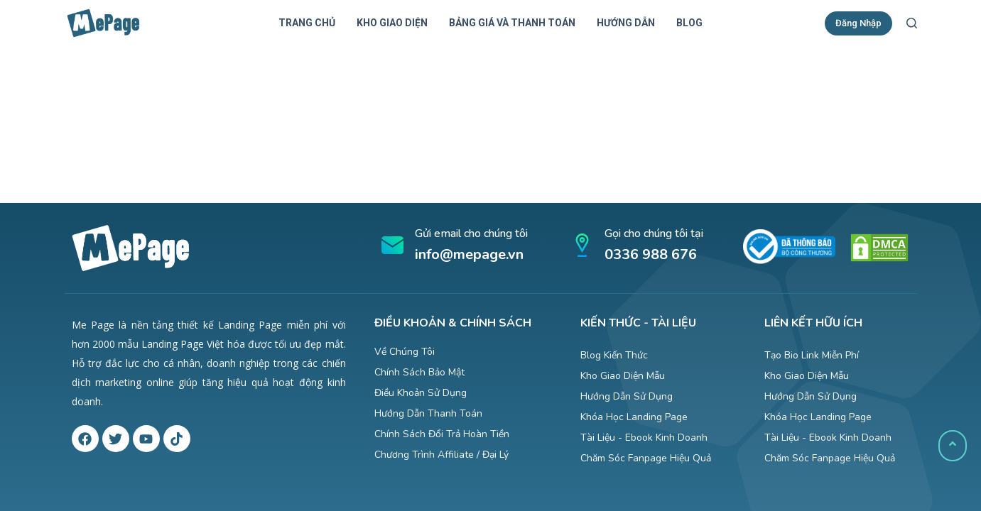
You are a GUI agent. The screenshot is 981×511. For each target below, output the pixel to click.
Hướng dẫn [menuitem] (626, 22)
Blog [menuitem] (689, 22)
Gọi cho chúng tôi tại (654, 233)
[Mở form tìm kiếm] (911, 23)
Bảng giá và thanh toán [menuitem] (512, 22)
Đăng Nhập (858, 23)
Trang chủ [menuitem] (306, 22)
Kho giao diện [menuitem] (392, 22)
